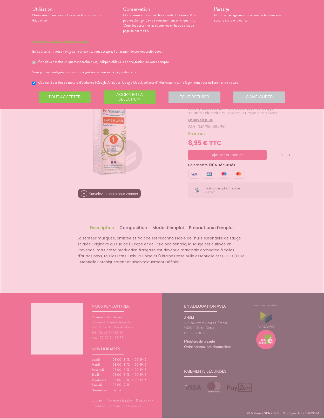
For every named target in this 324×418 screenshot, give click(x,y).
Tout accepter (65, 97)
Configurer (259, 97)
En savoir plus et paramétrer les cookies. (60, 41)
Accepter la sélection (129, 96)
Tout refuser (194, 97)
